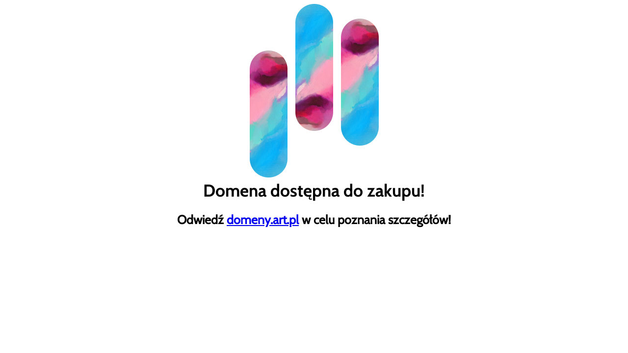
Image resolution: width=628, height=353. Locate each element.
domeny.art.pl (263, 219)
